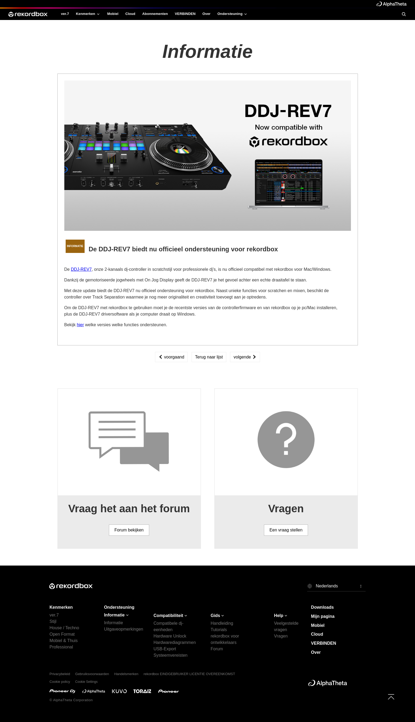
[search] (403, 14)
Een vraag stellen (286, 530)
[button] (336, 585)
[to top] (391, 697)
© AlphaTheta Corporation (71, 700)
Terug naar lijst (209, 357)
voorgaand (171, 357)
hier (80, 324)
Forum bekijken (129, 530)
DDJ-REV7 (81, 269)
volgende (245, 357)
